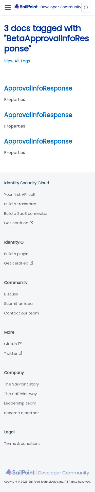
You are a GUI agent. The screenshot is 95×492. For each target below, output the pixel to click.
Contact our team (21, 313)
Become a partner (21, 412)
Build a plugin (16, 253)
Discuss (11, 294)
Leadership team (20, 403)
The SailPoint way (20, 393)
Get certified (18, 222)
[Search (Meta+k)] (86, 7)
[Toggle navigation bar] (8, 7)
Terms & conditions (22, 443)
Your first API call (19, 194)
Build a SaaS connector (26, 213)
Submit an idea (18, 303)
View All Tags (17, 61)
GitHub (13, 343)
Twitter (13, 353)
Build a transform (20, 203)
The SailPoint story (21, 384)
